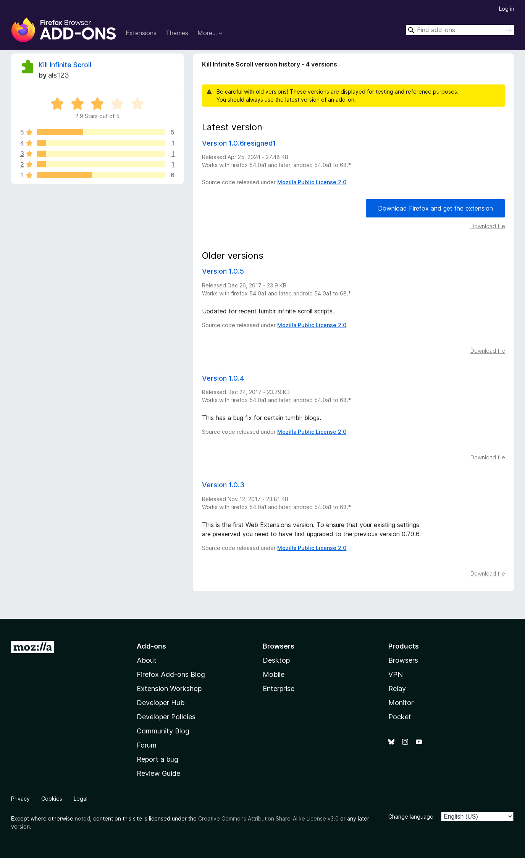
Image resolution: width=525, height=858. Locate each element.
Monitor (401, 703)
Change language (410, 816)
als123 (58, 75)
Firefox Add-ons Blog (171, 674)
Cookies (51, 798)
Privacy (20, 798)
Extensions (141, 33)
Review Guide (158, 773)
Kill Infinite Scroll (65, 65)
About (147, 660)
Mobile (273, 674)
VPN (395, 674)
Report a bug (157, 759)
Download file (487, 226)
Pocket (399, 717)
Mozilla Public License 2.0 (311, 182)
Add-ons (151, 646)
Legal (80, 798)
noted (82, 818)
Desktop (276, 660)
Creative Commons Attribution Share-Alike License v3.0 (268, 818)
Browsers (403, 660)
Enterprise (278, 688)
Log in (506, 8)
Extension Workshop (169, 688)
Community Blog (163, 731)
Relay (397, 688)
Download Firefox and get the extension (435, 208)
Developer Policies (166, 717)
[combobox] (460, 30)
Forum (147, 745)
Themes (177, 33)
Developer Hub (160, 703)
